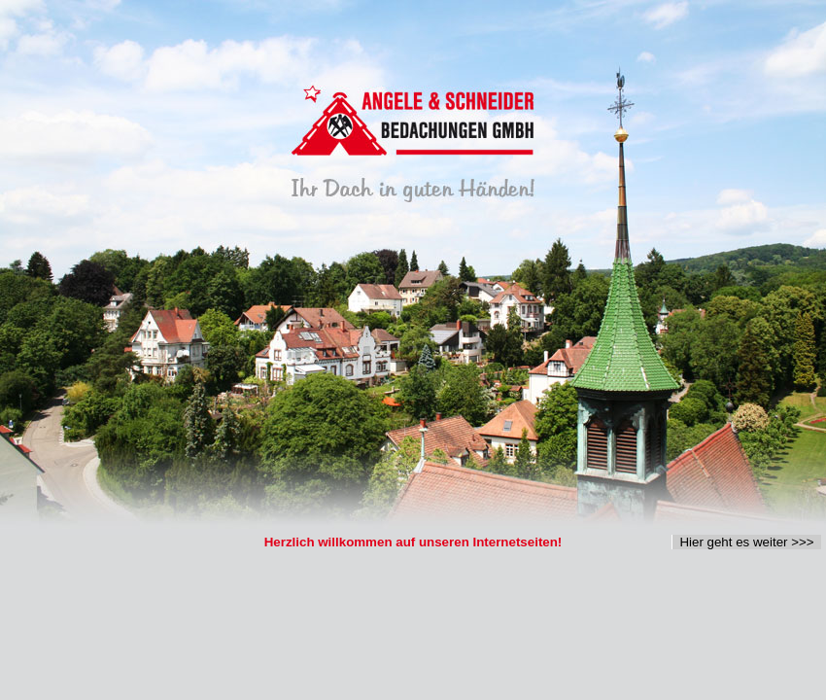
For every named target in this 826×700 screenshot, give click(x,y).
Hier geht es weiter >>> (746, 542)
